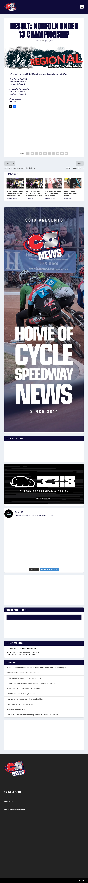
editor (43, 41)
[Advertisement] (44, 126)
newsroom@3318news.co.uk (29, 652)
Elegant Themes (15, 880)
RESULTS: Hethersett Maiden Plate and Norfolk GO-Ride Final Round (32, 683)
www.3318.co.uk (8, 801)
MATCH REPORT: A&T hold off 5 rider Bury (22, 704)
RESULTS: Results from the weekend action (71, 193)
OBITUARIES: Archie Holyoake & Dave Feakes (23, 673)
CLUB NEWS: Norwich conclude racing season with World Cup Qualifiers (33, 715)
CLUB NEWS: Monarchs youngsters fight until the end (53, 193)
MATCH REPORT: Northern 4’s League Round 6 (24, 678)
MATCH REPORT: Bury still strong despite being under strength (34, 193)
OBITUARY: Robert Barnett (16, 709)
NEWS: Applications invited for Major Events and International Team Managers (36, 668)
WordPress (29, 880)
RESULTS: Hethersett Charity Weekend (21, 694)
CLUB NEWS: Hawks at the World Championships (25, 699)
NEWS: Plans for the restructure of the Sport (23, 688)
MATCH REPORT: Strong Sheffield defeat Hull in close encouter (15, 193)
